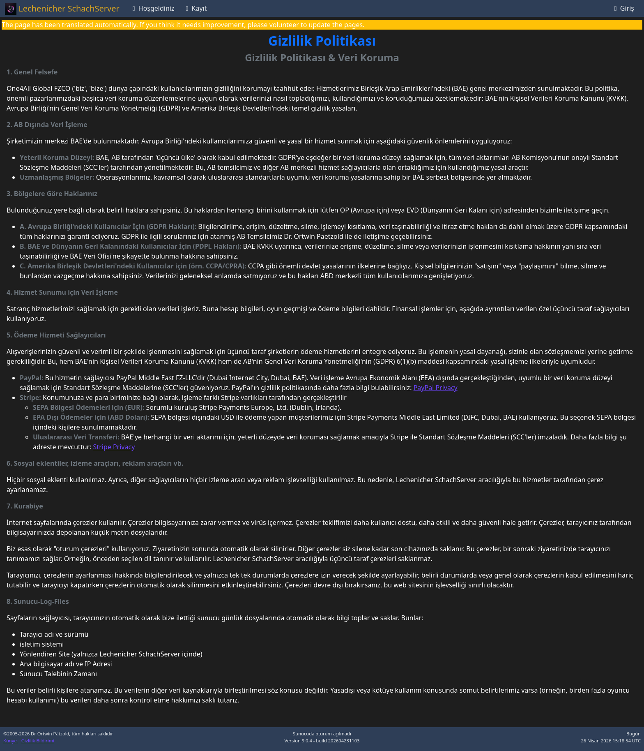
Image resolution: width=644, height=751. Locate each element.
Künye (10, 740)
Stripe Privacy (114, 446)
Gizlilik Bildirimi (37, 740)
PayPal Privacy (436, 387)
